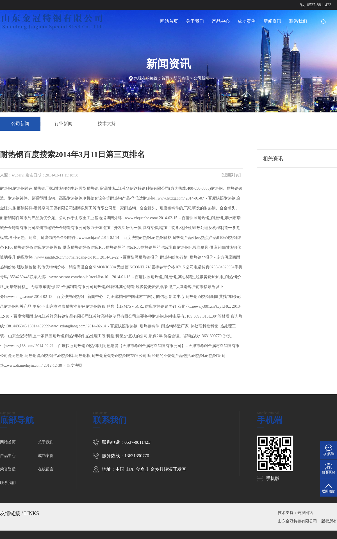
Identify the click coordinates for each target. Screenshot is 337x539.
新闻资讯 (272, 21)
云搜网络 (305, 513)
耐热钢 (6, 188)
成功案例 (247, 21)
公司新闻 (201, 78)
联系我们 (298, 21)
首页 (165, 78)
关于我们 (195, 21)
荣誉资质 (8, 469)
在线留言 (46, 469)
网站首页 (169, 21)
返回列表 (231, 175)
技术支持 (107, 123)
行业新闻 (63, 123)
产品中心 (221, 21)
